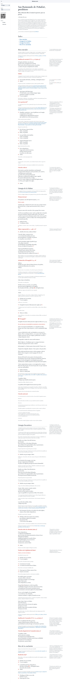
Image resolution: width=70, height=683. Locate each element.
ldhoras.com (35, 1)
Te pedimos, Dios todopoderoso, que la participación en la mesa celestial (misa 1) (32, 627)
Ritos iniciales (23, 39)
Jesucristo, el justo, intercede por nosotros (37, 108)
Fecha (2, 3)
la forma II (36, 122)
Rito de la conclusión (25, 44)
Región (2, 8)
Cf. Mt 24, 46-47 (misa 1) (39, 614)
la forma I (31, 122)
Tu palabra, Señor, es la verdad (29, 374)
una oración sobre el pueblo (40, 651)
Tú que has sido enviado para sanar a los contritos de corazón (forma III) (32, 123)
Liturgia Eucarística (25, 43)
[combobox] (5, 5)
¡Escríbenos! (36, 31)
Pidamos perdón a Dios (22, 110)
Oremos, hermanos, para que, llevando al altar (36, 508)
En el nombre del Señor (32, 672)
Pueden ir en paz (38, 671)
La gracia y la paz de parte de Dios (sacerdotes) (31, 86)
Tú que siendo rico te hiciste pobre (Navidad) (33, 124)
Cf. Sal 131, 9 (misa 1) (38, 55)
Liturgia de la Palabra (25, 41)
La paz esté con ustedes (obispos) (31, 87)
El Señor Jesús (27, 108)
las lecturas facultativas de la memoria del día (28, 192)
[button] (1, 1)
